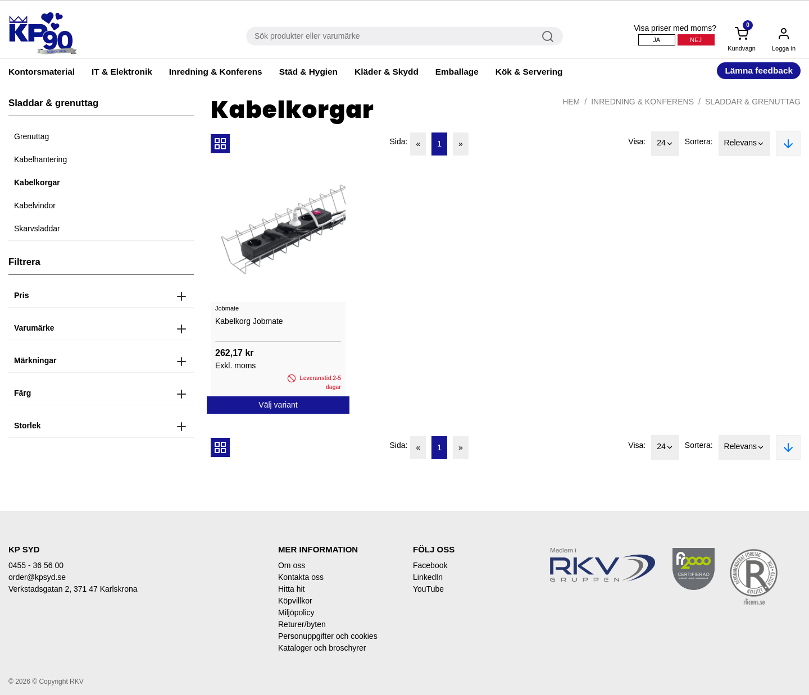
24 (665, 143)
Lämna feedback (759, 70)
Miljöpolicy (296, 612)
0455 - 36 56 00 (35, 565)
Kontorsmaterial (41, 71)
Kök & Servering (529, 71)
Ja (656, 39)
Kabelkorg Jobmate (249, 321)
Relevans (744, 143)
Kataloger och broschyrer (322, 647)
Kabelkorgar (37, 182)
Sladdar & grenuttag (753, 101)
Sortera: (699, 141)
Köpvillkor (295, 600)
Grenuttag (31, 136)
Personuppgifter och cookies (328, 636)
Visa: (637, 141)
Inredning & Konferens (215, 71)
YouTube (428, 588)
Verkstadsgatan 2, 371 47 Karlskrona (73, 588)
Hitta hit (291, 588)
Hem (571, 101)
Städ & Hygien (308, 71)
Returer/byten (302, 624)
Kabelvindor (35, 205)
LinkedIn (428, 577)
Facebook (430, 565)
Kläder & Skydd (386, 71)
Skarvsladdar (37, 228)
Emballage (457, 71)
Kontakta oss (301, 577)
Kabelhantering (40, 159)
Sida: (399, 141)
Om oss (291, 565)
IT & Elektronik (122, 71)
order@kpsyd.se (37, 577)
